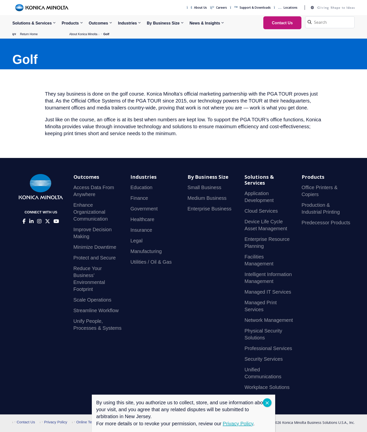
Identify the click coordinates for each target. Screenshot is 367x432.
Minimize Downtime (94, 247)
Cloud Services (261, 211)
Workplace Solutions (267, 387)
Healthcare (142, 219)
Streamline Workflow (96, 310)
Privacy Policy (53, 422)
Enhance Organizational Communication (90, 212)
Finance (139, 198)
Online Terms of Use (91, 422)
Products (70, 23)
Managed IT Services (268, 292)
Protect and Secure (94, 257)
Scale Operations (92, 300)
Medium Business (207, 198)
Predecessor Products (326, 222)
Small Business (204, 187)
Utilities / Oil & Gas (151, 262)
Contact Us (23, 422)
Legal (136, 240)
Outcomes (98, 23)
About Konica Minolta (83, 34)
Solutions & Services (32, 23)
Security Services (264, 359)
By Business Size (163, 23)
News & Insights (205, 23)
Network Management (269, 320)
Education (141, 187)
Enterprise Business (210, 208)
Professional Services (268, 348)
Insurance (141, 230)
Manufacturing (146, 251)
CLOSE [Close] (267, 402)
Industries (127, 23)
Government (144, 208)
